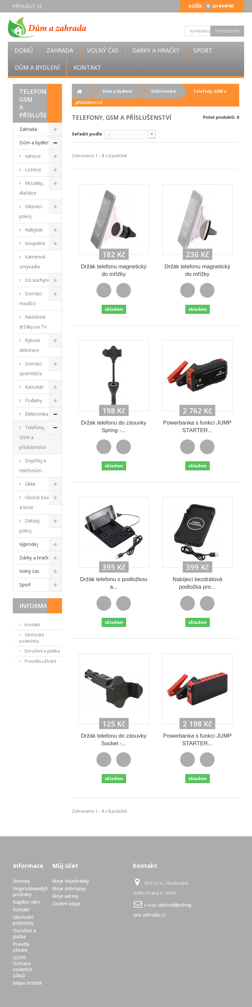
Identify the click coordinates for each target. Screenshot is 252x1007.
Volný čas (102, 50)
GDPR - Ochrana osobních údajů (22, 966)
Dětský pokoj (29, 526)
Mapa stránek (27, 983)
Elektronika (36, 414)
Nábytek (33, 230)
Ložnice (32, 169)
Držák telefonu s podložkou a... (113, 583)
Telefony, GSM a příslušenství (32, 437)
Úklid (29, 484)
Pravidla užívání (40, 661)
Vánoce (32, 156)
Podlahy (33, 400)
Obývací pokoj (30, 211)
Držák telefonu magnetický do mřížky (113, 270)
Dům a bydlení (37, 67)
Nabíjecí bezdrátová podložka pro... (197, 583)
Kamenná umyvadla (32, 262)
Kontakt (87, 67)
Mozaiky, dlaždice (31, 188)
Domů (23, 50)
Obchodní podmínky (31, 638)
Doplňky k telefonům (32, 465)
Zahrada (60, 50)
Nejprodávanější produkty (30, 891)
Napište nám (26, 902)
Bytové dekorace (29, 345)
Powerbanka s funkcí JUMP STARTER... (197, 426)
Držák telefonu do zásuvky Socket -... (113, 740)
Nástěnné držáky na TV (33, 322)
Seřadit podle (87, 134)
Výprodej (28, 544)
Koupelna (34, 243)
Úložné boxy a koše (35, 502)
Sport (202, 50)
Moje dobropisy (69, 888)
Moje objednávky (70, 881)
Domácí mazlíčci (30, 298)
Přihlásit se (27, 6)
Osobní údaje (66, 903)
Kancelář (34, 387)
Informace (37, 606)
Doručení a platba (42, 651)
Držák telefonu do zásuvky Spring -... (113, 426)
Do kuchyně (37, 280)
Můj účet (65, 866)
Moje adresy (65, 896)
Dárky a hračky (155, 50)
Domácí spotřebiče (30, 368)
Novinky (21, 881)
